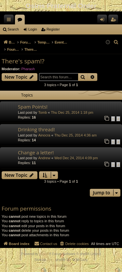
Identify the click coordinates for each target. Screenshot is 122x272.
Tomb (42, 112)
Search (13, 29)
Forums (21, 20)
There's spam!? (23, 61)
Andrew (44, 158)
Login (32, 29)
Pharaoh (28, 69)
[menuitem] (116, 42)
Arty (50, 260)
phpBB (44, 254)
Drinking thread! (36, 129)
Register (53, 29)
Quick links (10, 20)
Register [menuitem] (114, 20)
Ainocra (44, 135)
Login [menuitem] (103, 20)
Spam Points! (32, 106)
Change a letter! (36, 152)
